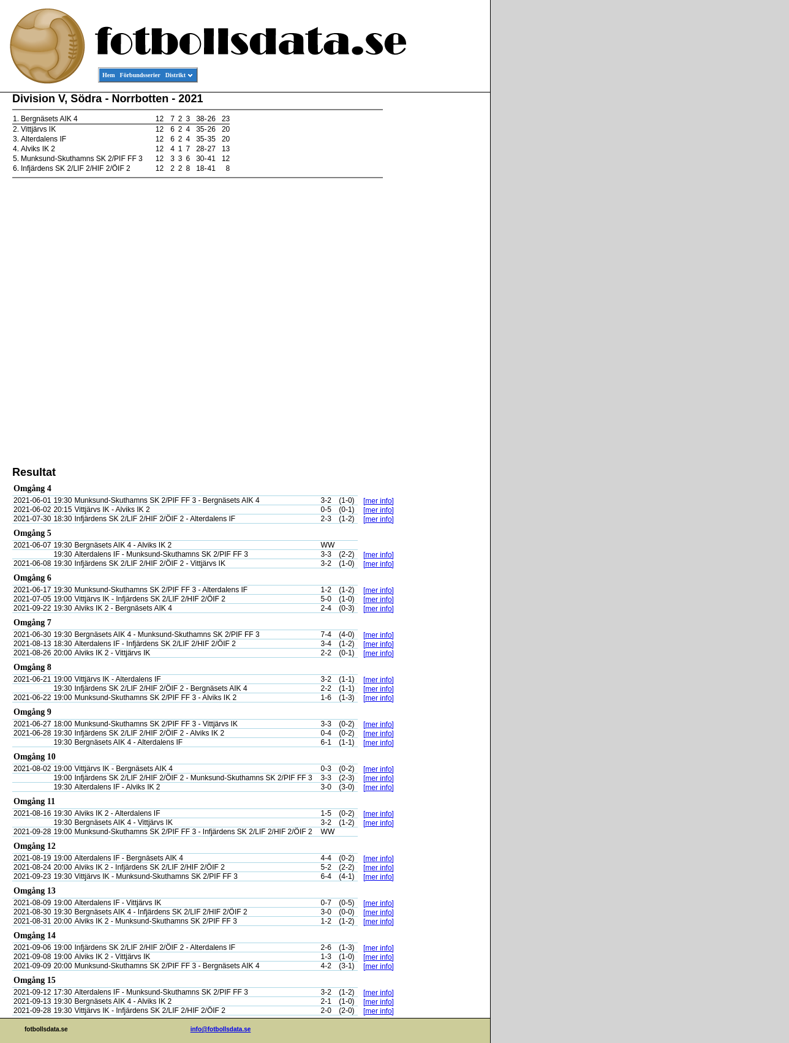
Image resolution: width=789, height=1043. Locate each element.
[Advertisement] (435, 279)
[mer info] (378, 501)
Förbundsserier (140, 75)
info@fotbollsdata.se (221, 1029)
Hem (108, 75)
